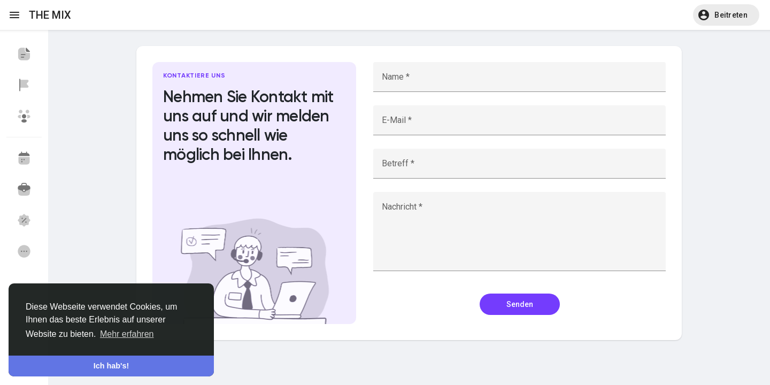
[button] (726, 15)
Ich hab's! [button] (111, 365)
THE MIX (50, 15)
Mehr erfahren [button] (127, 333)
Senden (519, 304)
